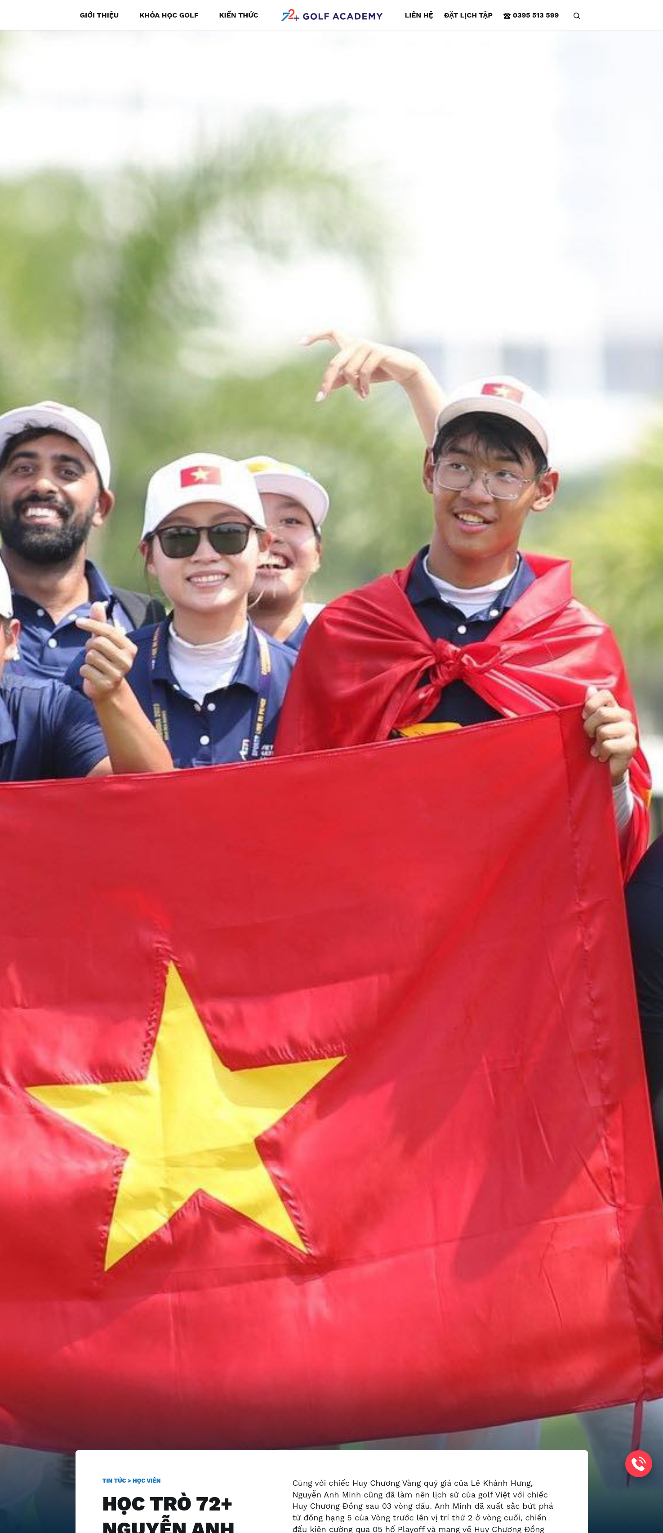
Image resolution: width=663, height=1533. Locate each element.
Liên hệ (419, 15)
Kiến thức (238, 15)
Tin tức (114, 1480)
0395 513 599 (531, 15)
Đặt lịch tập (468, 15)
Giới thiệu (99, 15)
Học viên (146, 1480)
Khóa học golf (168, 15)
